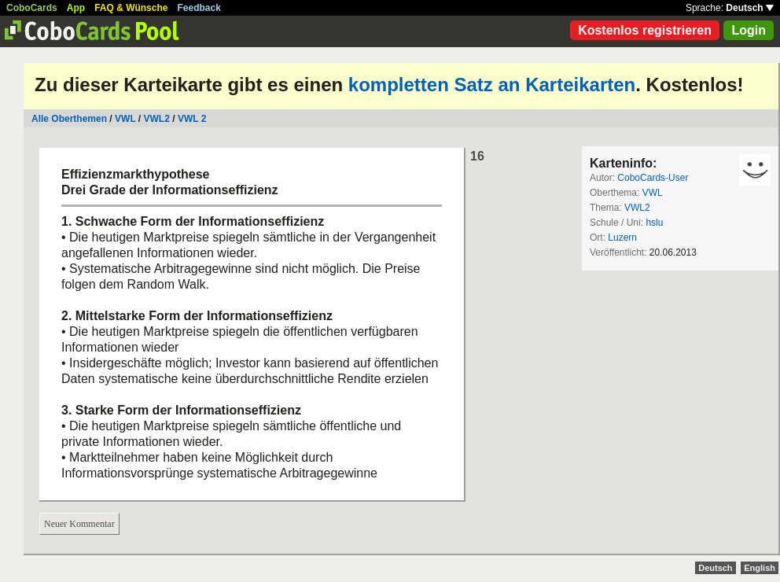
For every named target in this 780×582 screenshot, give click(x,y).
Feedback (199, 7)
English (759, 568)
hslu (654, 222)
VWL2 (157, 118)
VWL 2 (192, 118)
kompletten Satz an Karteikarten (491, 84)
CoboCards (31, 7)
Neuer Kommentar (79, 523)
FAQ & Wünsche (130, 7)
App (76, 7)
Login (748, 30)
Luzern (622, 237)
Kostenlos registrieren (645, 30)
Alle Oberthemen (69, 118)
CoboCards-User (652, 177)
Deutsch (750, 7)
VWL (125, 118)
